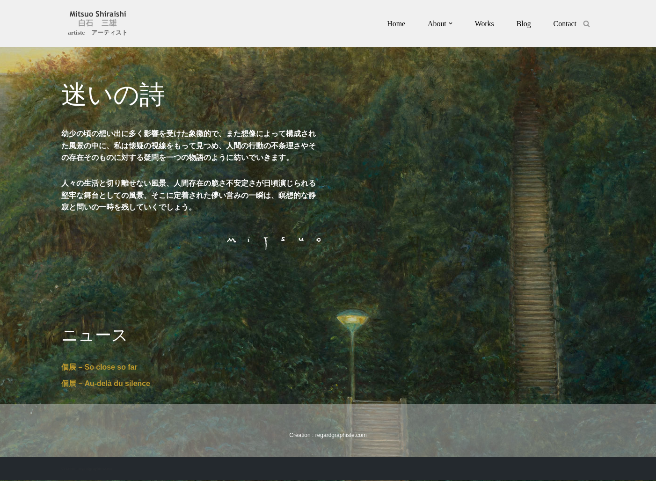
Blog (523, 24)
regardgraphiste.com (341, 436)
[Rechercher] (586, 23)
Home (395, 24)
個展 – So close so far (99, 368)
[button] (450, 23)
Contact (564, 24)
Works (484, 24)
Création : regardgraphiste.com (86, 469)
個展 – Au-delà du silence (106, 384)
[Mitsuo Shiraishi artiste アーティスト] (98, 25)
